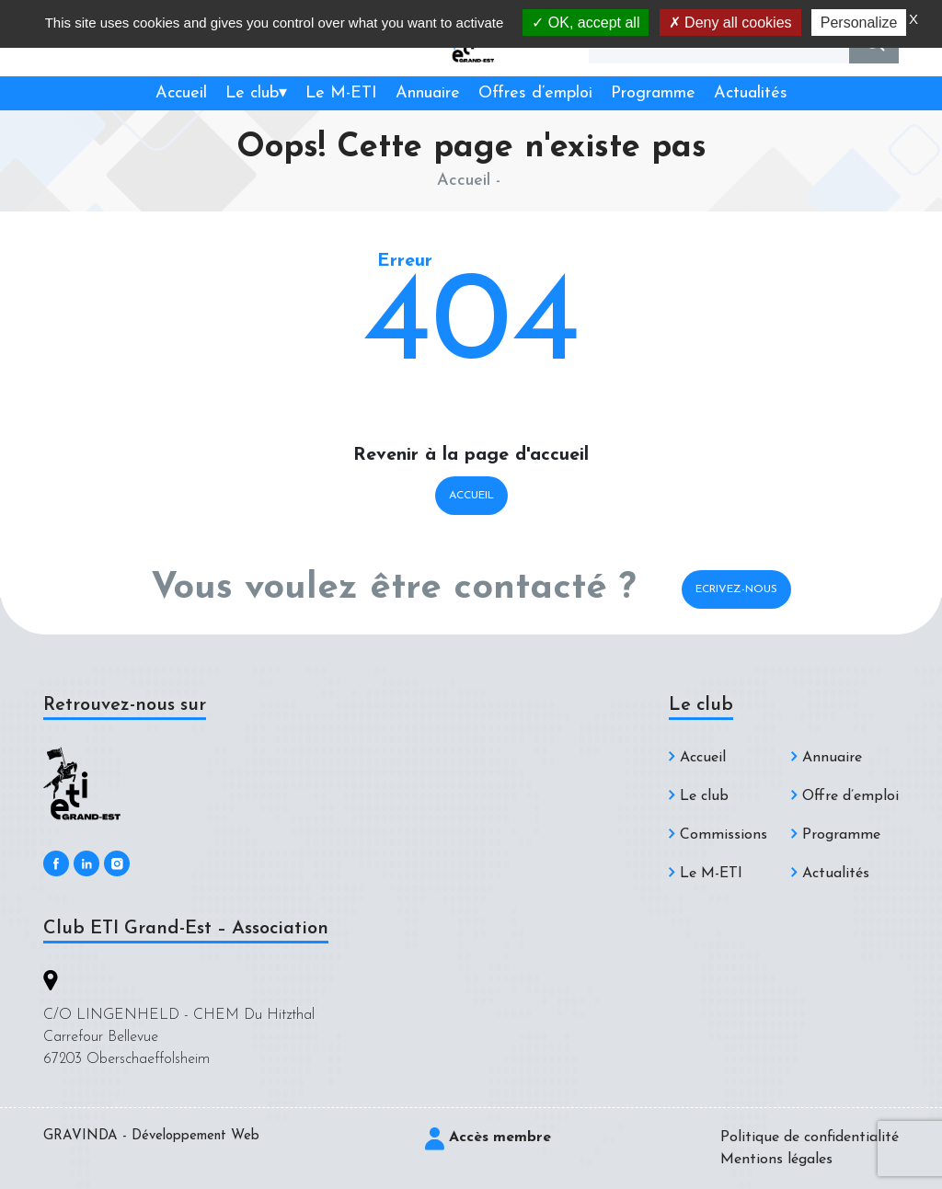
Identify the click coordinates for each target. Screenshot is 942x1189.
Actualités (750, 93)
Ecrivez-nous (736, 589)
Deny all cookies (730, 22)
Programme (653, 93)
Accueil (181, 93)
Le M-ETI (341, 93)
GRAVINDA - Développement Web (151, 1136)
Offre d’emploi (850, 796)
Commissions (723, 835)
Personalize (859, 22)
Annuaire (428, 93)
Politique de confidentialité (809, 1137)
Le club (252, 93)
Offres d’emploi (535, 93)
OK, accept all (585, 22)
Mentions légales (776, 1159)
